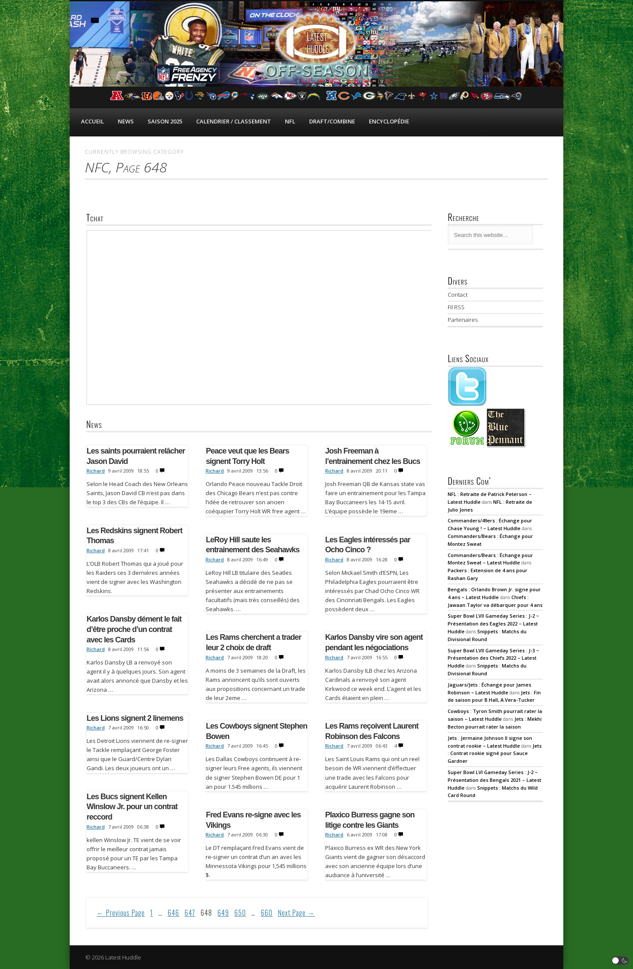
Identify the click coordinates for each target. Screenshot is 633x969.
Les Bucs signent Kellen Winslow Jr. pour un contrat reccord (132, 806)
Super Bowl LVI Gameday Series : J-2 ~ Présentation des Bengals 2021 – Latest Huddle (494, 780)
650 (240, 912)
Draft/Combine (332, 121)
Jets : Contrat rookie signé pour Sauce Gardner (495, 753)
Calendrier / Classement (233, 121)
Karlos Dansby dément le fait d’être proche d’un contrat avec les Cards (134, 629)
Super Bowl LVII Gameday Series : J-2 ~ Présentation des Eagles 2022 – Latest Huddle (493, 624)
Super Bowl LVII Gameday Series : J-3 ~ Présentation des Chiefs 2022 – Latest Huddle (493, 658)
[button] (620, 960)
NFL (290, 121)
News (126, 121)
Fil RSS (456, 307)
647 (189, 912)
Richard (96, 470)
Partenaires (463, 320)
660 (266, 912)
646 (173, 912)
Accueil (92, 121)
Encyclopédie (389, 121)
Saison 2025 (165, 121)
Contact (458, 294)
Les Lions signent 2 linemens (135, 718)
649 (223, 912)
